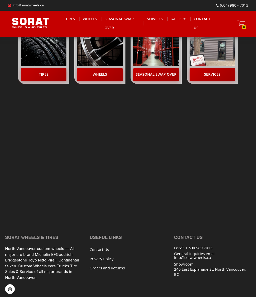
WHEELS (90, 18)
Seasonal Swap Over (156, 74)
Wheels (100, 74)
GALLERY (178, 18)
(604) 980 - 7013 (231, 5)
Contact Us (99, 249)
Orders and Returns (107, 267)
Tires (44, 74)
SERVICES (155, 18)
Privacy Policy (102, 258)
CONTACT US (202, 23)
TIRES (70, 18)
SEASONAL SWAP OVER (119, 23)
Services (212, 74)
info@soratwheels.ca (26, 5)
